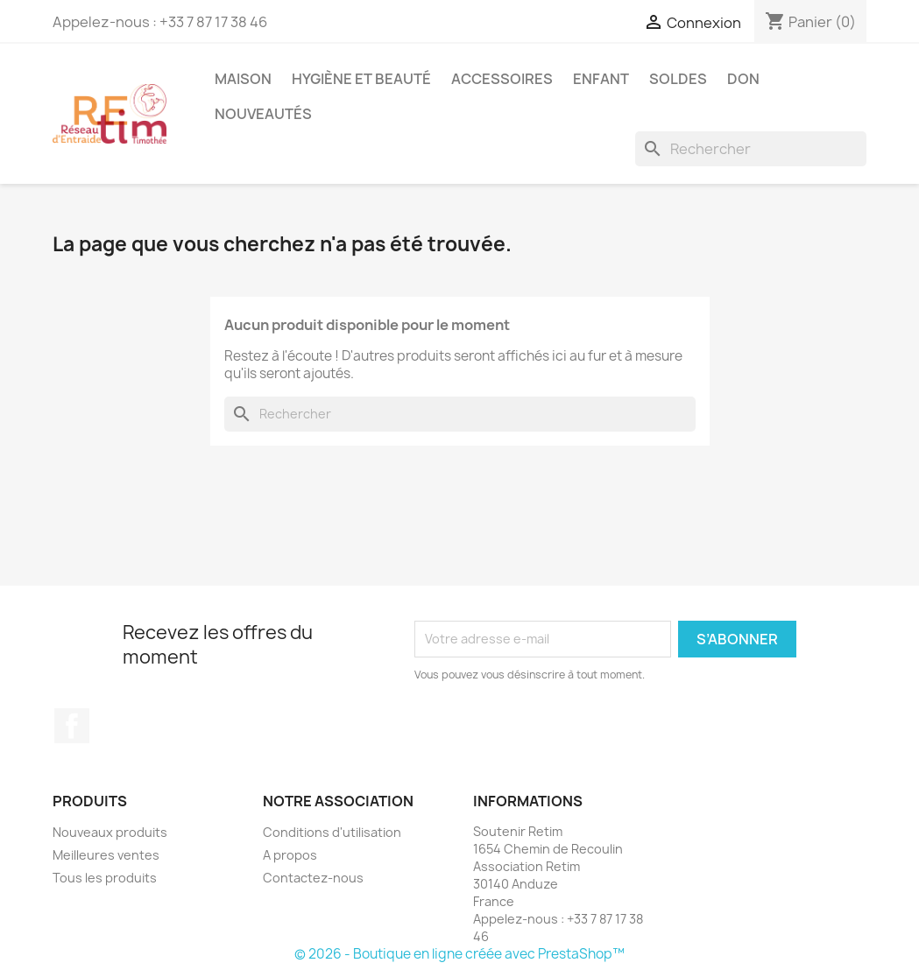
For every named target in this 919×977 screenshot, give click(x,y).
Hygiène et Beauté (361, 78)
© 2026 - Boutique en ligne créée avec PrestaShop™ (459, 954)
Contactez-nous (313, 877)
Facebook (71, 725)
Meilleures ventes (106, 855)
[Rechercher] (750, 148)
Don (743, 78)
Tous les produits (105, 877)
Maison (243, 78)
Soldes (678, 78)
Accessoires (502, 78)
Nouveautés (263, 113)
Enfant (601, 78)
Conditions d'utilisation (332, 832)
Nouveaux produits (110, 832)
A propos (290, 855)
